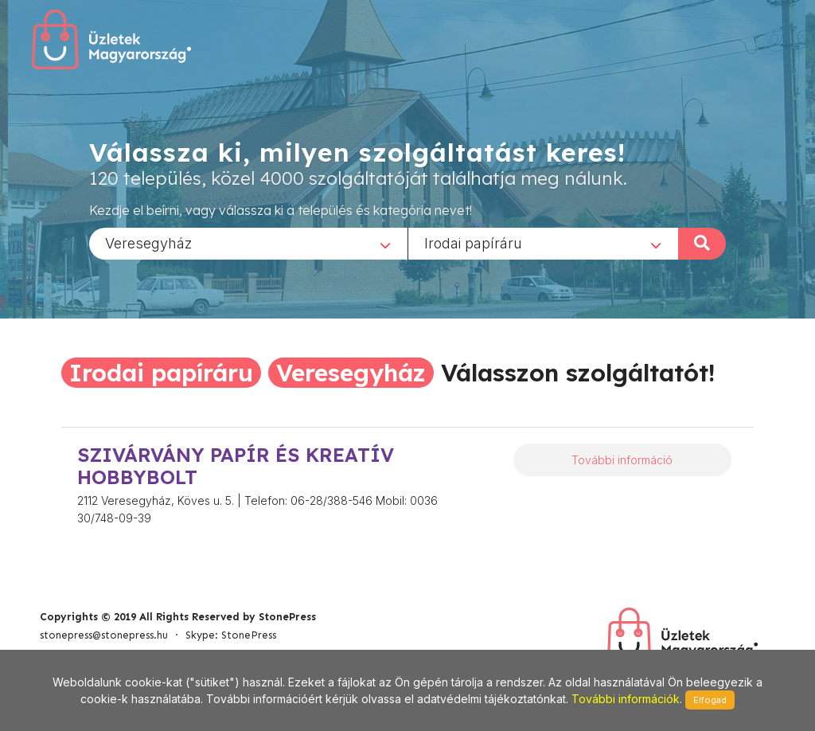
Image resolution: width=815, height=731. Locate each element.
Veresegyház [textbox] (148, 242)
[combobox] (248, 243)
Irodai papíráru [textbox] (473, 242)
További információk (625, 699)
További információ (622, 460)
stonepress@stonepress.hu (104, 635)
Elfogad (710, 700)
